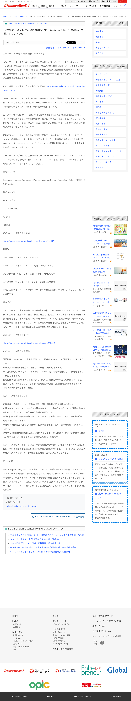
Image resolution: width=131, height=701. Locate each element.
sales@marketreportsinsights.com (21, 506)
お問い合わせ (116, 697)
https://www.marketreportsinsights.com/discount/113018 (29, 343)
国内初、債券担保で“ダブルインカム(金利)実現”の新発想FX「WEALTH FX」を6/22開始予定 (102, 256)
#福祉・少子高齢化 (105, 112)
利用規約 (50, 697)
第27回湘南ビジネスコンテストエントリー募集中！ (102, 284)
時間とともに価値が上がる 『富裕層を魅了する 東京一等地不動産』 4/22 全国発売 (102, 348)
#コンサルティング (53, 48)
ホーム (5, 17)
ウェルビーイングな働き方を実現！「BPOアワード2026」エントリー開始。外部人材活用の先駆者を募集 (102, 270)
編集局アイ (53, 6)
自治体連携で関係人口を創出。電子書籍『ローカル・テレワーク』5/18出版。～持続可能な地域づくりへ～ (102, 227)
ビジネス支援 (91, 6)
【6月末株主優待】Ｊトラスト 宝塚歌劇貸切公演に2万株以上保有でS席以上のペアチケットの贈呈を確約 (102, 242)
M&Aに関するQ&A (59, 641)
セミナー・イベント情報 (61, 635)
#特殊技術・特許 (104, 96)
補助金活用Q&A (58, 638)
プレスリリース (76, 6)
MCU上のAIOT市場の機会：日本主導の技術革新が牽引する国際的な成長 (43, 547)
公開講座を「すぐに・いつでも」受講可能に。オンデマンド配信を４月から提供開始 (102, 301)
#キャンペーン (103, 48)
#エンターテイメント (106, 140)
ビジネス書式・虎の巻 (60, 644)
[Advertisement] (44, 578)
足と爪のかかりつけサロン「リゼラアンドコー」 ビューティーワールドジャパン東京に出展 (102, 365)
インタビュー (17, 638)
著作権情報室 (105, 6)
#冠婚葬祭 (101, 118)
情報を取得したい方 (109, 1)
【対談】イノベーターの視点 (23, 641)
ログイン (123, 1)
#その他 (99, 53)
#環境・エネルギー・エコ (108, 80)
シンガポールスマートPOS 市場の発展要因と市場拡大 (35, 539)
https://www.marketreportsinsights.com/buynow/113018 (28, 241)
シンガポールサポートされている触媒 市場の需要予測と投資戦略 (40, 552)
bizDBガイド (17, 624)
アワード (117, 6)
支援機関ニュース (59, 632)
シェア (81, 42)
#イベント (101, 42)
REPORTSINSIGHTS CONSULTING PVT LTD (28, 23)
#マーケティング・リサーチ (74, 48)
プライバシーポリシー (19, 697)
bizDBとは (16, 627)
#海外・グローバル (105, 156)
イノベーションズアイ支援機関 (106, 636)
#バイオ (99, 102)
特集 (14, 650)
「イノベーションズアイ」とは (106, 621)
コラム (64, 6)
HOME (34, 6)
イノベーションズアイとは (76, 1)
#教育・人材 (102, 134)
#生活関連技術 (103, 85)
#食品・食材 (102, 129)
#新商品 (99, 37)
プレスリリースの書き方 (111, 458)
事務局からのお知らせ (82, 697)
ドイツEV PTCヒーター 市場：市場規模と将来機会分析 (35, 543)
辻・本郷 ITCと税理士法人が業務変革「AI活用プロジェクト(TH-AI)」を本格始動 (102, 332)
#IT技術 (99, 91)
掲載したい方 (93, 1)
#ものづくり (102, 74)
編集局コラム (17, 644)
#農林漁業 (101, 123)
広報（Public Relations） (21, 647)
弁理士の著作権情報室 (62, 649)
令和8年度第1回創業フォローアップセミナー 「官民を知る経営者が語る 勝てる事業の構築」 (102, 315)
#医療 (98, 107)
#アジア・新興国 (104, 162)
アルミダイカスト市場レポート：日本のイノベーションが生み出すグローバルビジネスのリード (54, 535)
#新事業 (99, 31)
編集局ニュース (18, 635)
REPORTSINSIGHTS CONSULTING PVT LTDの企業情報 (59, 516)
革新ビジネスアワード (102, 616)
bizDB (43, 6)
